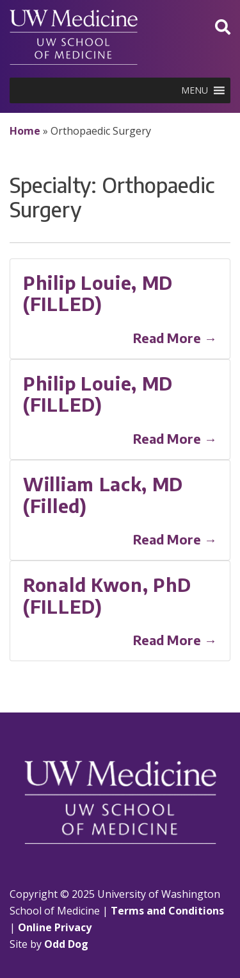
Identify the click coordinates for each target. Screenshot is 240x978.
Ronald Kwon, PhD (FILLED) (107, 595)
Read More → (175, 338)
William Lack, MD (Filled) (103, 495)
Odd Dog (66, 944)
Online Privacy (55, 927)
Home (25, 131)
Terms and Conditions (167, 911)
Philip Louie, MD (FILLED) (98, 293)
